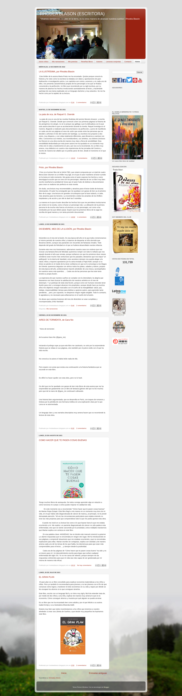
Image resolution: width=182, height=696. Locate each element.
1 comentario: (82, 217)
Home (137, 62)
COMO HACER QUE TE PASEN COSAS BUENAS (63, 440)
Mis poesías (72, 62)
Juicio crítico (43, 62)
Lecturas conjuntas (113, 62)
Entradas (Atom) (54, 678)
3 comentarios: (82, 158)
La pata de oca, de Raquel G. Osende (56, 114)
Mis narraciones (58, 62)
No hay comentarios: (84, 565)
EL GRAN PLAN (46, 577)
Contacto (127, 62)
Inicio (63, 673)
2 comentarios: (81, 102)
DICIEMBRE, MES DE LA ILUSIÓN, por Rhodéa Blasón (65, 229)
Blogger (106, 687)
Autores (99, 62)
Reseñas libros (87, 62)
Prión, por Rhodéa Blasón (51, 167)
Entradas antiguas (98, 673)
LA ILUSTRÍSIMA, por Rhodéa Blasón (56, 71)
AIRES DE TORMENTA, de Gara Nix (56, 320)
